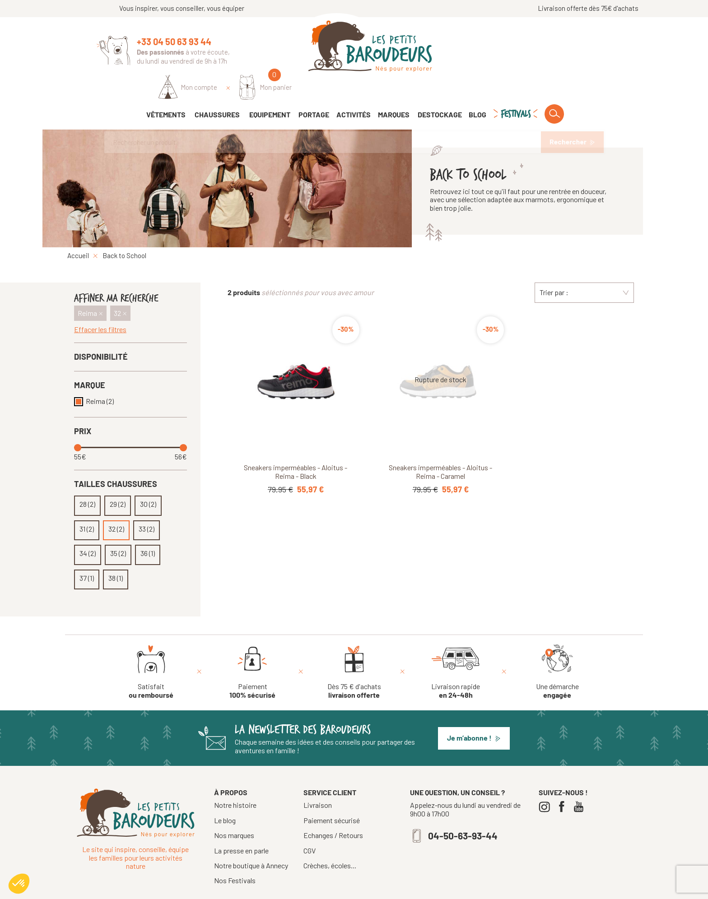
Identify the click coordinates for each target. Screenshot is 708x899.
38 (115, 553)
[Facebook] (564, 781)
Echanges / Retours (333, 810)
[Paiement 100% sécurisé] (252, 646)
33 (146, 504)
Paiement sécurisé (331, 795)
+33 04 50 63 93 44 (174, 41)
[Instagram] (546, 781)
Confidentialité (432, 888)
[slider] (78, 422)
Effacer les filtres (100, 304)
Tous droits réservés (321, 888)
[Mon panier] (585, 48)
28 (87, 479)
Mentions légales (380, 888)
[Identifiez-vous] (507, 48)
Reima (100, 376)
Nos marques (234, 810)
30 (148, 479)
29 (118, 479)
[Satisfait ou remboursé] (151, 646)
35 (118, 528)
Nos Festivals (235, 855)
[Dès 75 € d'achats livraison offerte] (354, 646)
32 (116, 504)
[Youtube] (581, 781)
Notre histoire (235, 779)
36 (147, 528)
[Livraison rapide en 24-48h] (455, 646)
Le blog (225, 795)
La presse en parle (241, 825)
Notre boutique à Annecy (251, 840)
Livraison (317, 780)
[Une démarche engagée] (557, 646)
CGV (309, 825)
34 (87, 528)
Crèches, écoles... (329, 840)
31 (86, 504)
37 (86, 553)
